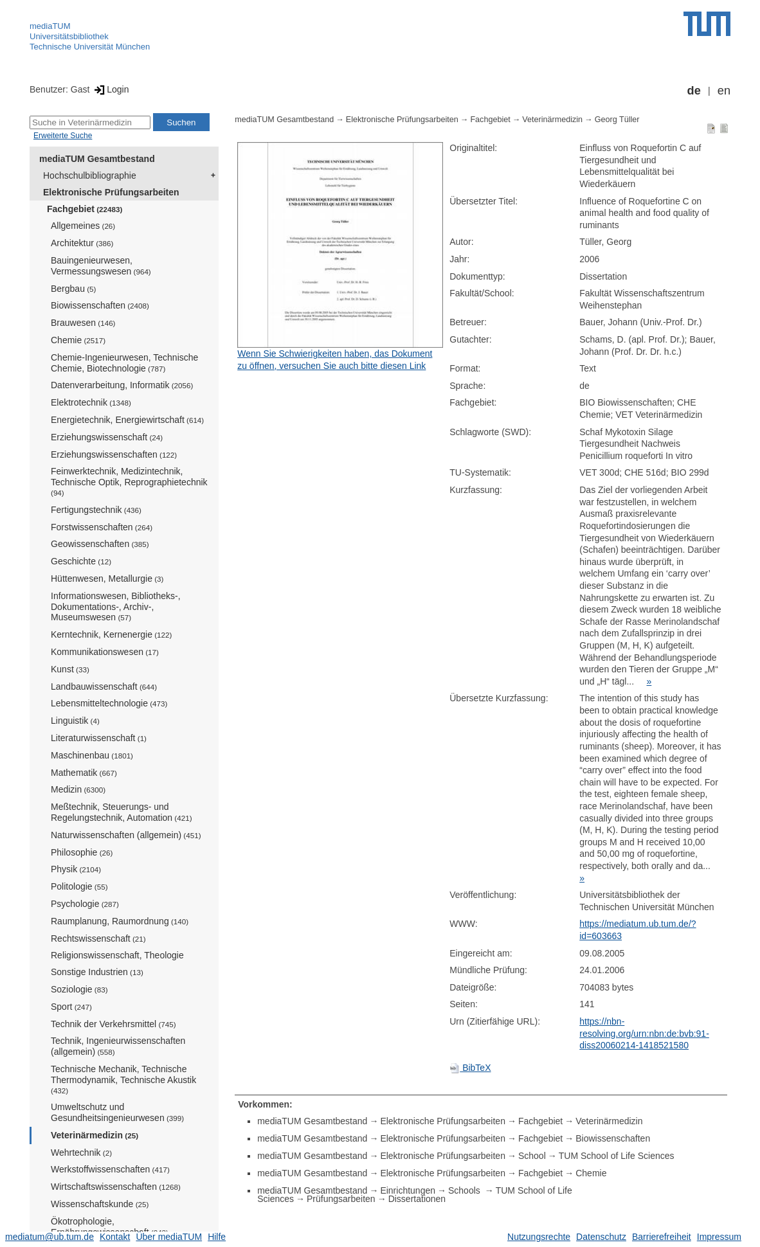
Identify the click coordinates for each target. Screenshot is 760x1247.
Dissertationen (417, 1199)
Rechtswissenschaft (98, 938)
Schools (465, 1190)
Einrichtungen (407, 1190)
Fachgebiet (84, 209)
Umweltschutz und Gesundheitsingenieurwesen (117, 1112)
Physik (76, 869)
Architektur (82, 243)
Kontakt (115, 1237)
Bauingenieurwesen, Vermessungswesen (101, 265)
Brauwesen (83, 323)
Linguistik (75, 720)
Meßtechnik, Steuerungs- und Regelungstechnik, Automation (121, 812)
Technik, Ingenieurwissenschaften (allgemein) (118, 1046)
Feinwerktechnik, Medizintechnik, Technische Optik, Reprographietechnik (129, 481)
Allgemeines (83, 225)
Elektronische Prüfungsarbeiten (111, 192)
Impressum (719, 1237)
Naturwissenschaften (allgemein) (126, 835)
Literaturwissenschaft (99, 738)
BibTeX (470, 1068)
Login (110, 89)
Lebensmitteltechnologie (109, 703)
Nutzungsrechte (538, 1237)
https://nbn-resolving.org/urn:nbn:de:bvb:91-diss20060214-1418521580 (644, 1033)
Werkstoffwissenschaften (110, 1169)
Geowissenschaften (100, 544)
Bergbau (73, 288)
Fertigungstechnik (96, 510)
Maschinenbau (92, 755)
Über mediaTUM (169, 1237)
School (532, 1156)
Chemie (78, 340)
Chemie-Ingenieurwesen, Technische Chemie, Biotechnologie (124, 362)
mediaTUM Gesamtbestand (97, 159)
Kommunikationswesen (105, 652)
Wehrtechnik (81, 1152)
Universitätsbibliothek (69, 36)
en (724, 90)
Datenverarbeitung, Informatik (122, 385)
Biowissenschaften (100, 305)
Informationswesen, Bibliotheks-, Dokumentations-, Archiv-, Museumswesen (116, 607)
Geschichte (81, 561)
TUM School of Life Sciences (616, 1156)
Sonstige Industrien (97, 972)
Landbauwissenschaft (104, 686)
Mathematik (84, 772)
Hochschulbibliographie (89, 175)
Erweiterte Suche (62, 135)
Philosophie (82, 852)
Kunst (70, 669)
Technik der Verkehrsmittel (113, 1024)
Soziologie (79, 989)
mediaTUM (50, 26)
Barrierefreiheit (661, 1237)
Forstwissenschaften (101, 527)
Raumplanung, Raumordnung (119, 921)
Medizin (78, 789)
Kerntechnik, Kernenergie (111, 634)
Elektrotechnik (91, 402)
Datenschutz (601, 1237)
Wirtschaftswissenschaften (116, 1186)
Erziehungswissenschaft (107, 437)
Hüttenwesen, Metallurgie (107, 578)
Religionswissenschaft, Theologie (117, 955)
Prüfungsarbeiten (341, 1199)
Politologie (79, 886)
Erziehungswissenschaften (114, 454)
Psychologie (85, 904)
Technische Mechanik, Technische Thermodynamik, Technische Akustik (123, 1079)
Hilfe (217, 1237)
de (694, 90)
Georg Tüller (617, 119)
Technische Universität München (90, 46)
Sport (71, 1006)
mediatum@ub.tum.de (49, 1237)
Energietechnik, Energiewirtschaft (127, 420)
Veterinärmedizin (94, 1135)
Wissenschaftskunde (100, 1204)
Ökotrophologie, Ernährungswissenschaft (109, 1226)
